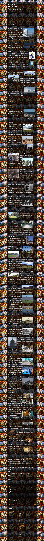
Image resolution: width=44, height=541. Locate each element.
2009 (19, 512)
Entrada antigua (33, 504)
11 (19, 532)
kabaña (11, 491)
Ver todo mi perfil (10, 512)
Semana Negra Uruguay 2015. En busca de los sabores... (22, 522)
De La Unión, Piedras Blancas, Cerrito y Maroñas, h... (22, 525)
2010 (19, 513)
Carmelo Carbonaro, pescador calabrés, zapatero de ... (22, 526)
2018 (19, 536)
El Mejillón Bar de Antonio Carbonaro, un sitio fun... (22, 528)
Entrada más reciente (11, 504)
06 (19, 520)
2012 (19, 515)
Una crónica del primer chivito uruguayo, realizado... (22, 529)
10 (19, 531)
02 (19, 518)
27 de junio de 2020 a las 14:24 (13, 500)
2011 (19, 514)
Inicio (22, 504)
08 (19, 521)
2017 (19, 535)
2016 (19, 534)
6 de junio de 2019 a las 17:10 (13, 489)
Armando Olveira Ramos (12, 511)
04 (19, 519)
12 (19, 533)
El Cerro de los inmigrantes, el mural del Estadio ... (22, 523)
